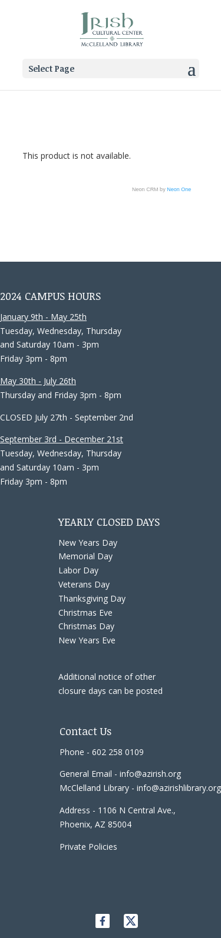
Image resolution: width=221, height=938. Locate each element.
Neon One (179, 189)
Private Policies (88, 846)
